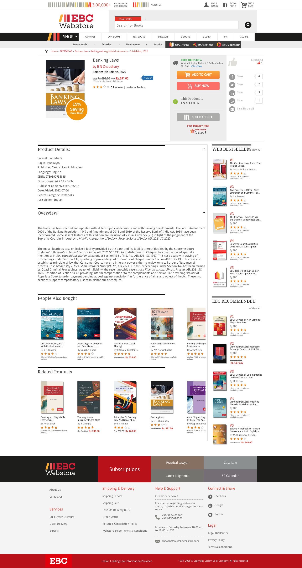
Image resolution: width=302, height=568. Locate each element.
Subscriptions (124, 469)
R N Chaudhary (108, 66)
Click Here (196, 66)
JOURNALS (90, 36)
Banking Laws (157, 417)
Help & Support (167, 488)
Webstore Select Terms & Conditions (124, 530)
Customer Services (166, 496)
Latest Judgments (177, 476)
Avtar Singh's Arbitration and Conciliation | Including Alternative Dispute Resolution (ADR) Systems (90, 345)
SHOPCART (251, 5)
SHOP (70, 36)
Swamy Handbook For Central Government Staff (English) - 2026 (245, 430)
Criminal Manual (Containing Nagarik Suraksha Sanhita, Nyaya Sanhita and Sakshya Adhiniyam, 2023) (244, 403)
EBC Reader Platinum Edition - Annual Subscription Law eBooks (245, 272)
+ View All (255, 149)
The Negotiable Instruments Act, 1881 (88, 418)
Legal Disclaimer (218, 533)
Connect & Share (221, 488)
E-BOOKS (185, 36)
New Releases (133, 44)
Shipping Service (112, 496)
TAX (225, 36)
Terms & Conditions (220, 546)
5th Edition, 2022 (139, 51)
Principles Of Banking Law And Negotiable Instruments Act (125, 418)
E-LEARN (207, 36)
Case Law (230, 462)
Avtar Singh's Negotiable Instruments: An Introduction (199, 418)
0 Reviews (117, 87)
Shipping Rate (110, 503)
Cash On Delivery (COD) (116, 509)
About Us (55, 489)
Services (56, 509)
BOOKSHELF (233, 5)
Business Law (81, 51)
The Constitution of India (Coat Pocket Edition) (245, 164)
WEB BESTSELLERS (232, 149)
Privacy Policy (216, 539)
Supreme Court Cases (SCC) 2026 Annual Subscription (244, 245)
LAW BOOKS (114, 36)
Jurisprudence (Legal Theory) (124, 345)
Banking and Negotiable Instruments (109, 51)
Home (54, 51)
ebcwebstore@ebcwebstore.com (180, 541)
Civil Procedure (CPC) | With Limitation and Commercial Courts (53, 345)
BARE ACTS (163, 36)
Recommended (80, 44)
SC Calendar (230, 476)
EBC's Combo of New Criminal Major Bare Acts (245, 321)
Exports (54, 530)
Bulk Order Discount (61, 516)
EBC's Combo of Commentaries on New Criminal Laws (246, 376)
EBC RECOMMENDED (234, 301)
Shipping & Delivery (118, 488)
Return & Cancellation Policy (119, 523)
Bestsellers (107, 44)
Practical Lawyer (177, 462)
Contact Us (55, 496)
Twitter (219, 514)
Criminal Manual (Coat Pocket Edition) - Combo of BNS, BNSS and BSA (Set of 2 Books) (245, 348)
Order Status (110, 516)
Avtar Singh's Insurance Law (162, 345)
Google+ (220, 505)
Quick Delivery (58, 523)
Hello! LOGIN (214, 5)
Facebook (220, 496)
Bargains (158, 44)
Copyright (199, 561)
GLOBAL (244, 36)
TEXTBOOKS (139, 36)
